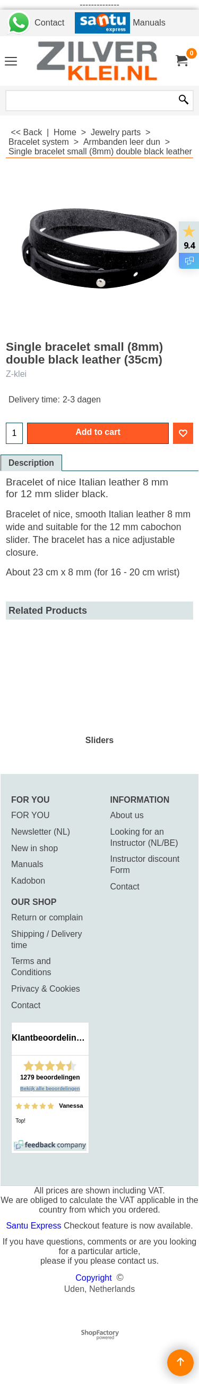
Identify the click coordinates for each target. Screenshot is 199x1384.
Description (31, 462)
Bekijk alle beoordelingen (50, 1088)
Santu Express (35, 1225)
